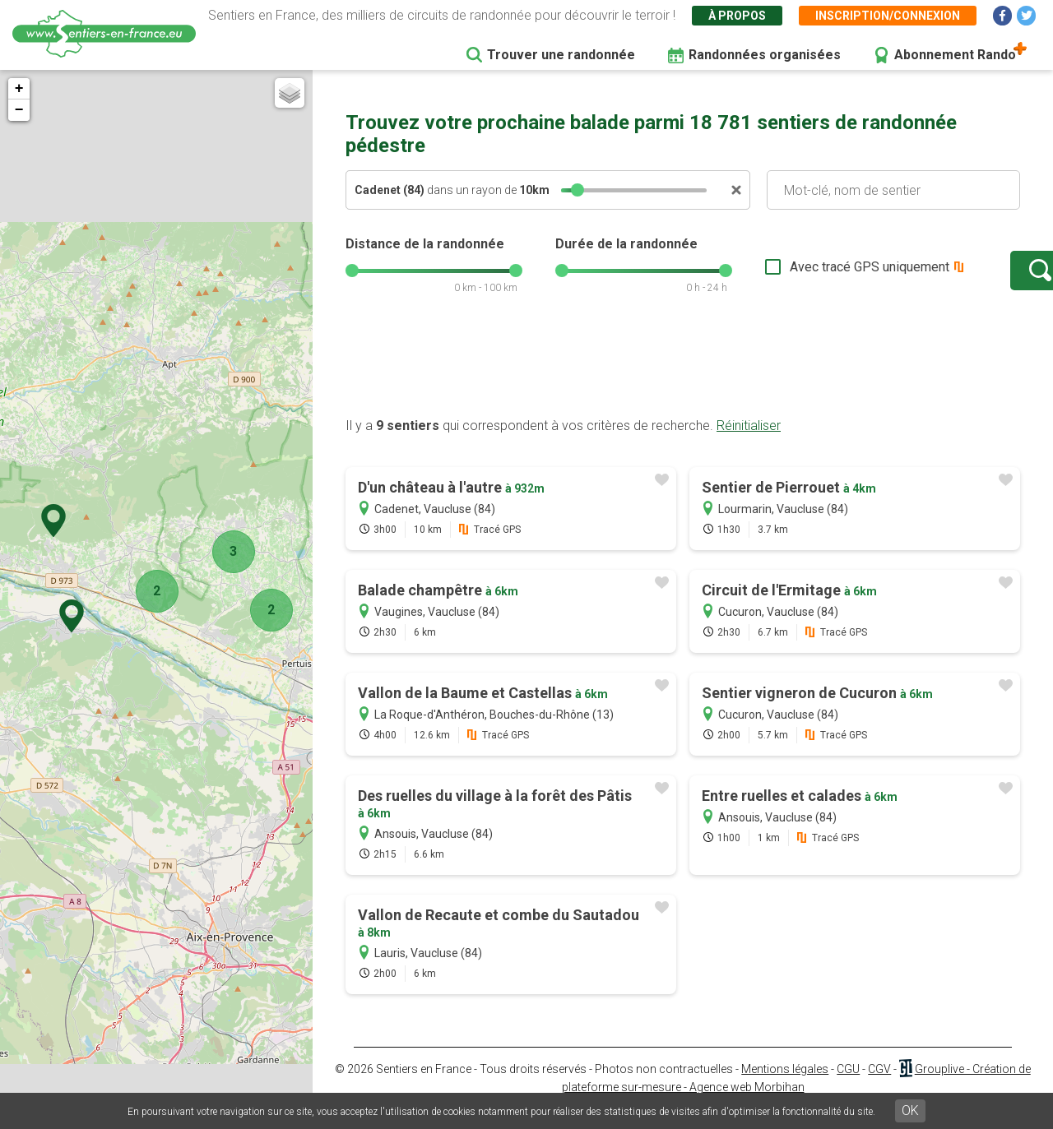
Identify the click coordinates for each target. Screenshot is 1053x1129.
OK (910, 1110)
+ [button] (19, 89)
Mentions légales (784, 1085)
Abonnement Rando (955, 54)
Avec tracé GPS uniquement (818, 275)
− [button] (19, 110)
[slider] (577, 190)
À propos (737, 15)
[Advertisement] (683, 381)
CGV (879, 1085)
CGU (848, 1085)
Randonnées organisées (765, 54)
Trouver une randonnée (561, 54)
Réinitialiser (749, 442)
